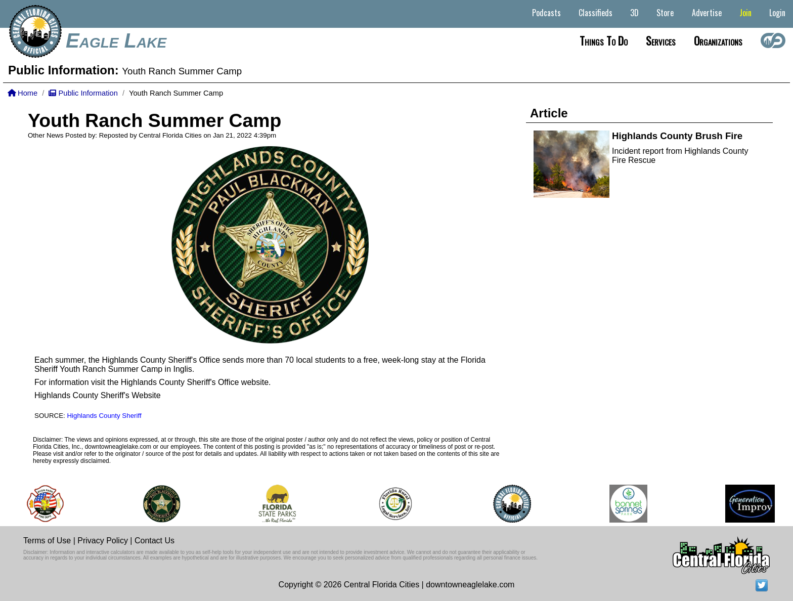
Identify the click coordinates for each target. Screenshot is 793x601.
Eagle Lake (116, 40)
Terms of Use (47, 540)
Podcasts (546, 13)
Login (777, 13)
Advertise (707, 13)
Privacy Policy (102, 540)
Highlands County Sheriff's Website (97, 395)
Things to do (604, 40)
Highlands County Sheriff (104, 415)
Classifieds (595, 13)
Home (22, 93)
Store (665, 13)
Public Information (83, 93)
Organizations (718, 40)
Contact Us (154, 540)
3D (634, 13)
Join (745, 13)
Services (661, 40)
